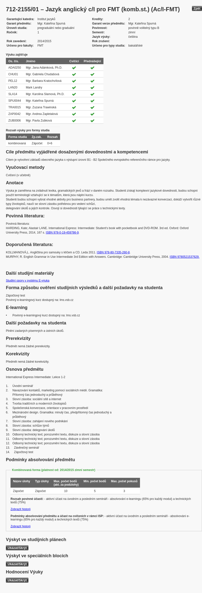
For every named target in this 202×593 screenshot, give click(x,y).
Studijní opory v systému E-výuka (27, 280)
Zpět (197, 8)
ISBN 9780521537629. (184, 257)
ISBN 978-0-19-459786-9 (62, 232)
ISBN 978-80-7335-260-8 (113, 252)
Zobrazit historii (20, 509)
